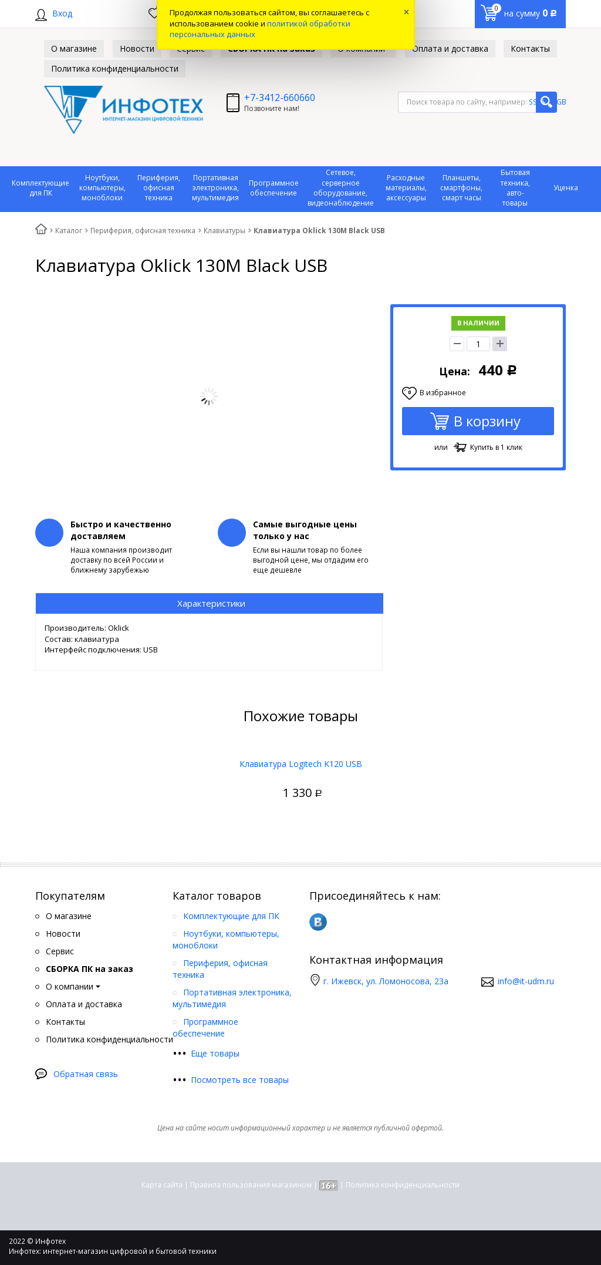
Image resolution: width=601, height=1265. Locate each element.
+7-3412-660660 (279, 97)
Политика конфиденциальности (403, 1185)
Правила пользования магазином (251, 1185)
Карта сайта (162, 1185)
